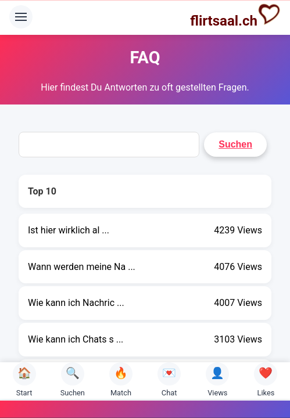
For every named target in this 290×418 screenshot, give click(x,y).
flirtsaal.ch (235, 15)
